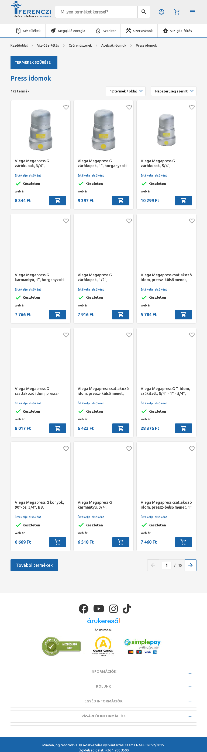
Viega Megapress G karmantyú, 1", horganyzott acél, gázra (39, 277)
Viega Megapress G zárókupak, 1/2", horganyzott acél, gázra (99, 277)
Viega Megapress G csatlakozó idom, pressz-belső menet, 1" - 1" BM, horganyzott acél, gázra (37, 391)
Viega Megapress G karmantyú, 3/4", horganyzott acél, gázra (99, 505)
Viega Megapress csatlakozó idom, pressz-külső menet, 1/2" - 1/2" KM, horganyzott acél (166, 277)
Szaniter (109, 31)
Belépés (161, 12)
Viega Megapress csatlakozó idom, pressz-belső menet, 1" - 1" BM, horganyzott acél (166, 505)
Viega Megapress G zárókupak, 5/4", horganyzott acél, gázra (162, 163)
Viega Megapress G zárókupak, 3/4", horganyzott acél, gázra (36, 163)
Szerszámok (143, 31)
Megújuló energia (71, 31)
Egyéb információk (103, 701)
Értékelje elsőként (28, 175)
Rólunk (103, 686)
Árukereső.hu (103, 630)
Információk (103, 671)
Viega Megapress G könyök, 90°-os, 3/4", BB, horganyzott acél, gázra (39, 505)
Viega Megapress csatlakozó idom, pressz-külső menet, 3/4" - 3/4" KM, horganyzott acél (103, 391)
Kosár (177, 12)
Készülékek (32, 31)
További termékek (34, 565)
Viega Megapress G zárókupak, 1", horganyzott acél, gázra (102, 163)
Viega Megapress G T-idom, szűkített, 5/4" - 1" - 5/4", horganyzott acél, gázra (165, 391)
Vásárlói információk (103, 716)
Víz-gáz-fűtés (181, 31)
